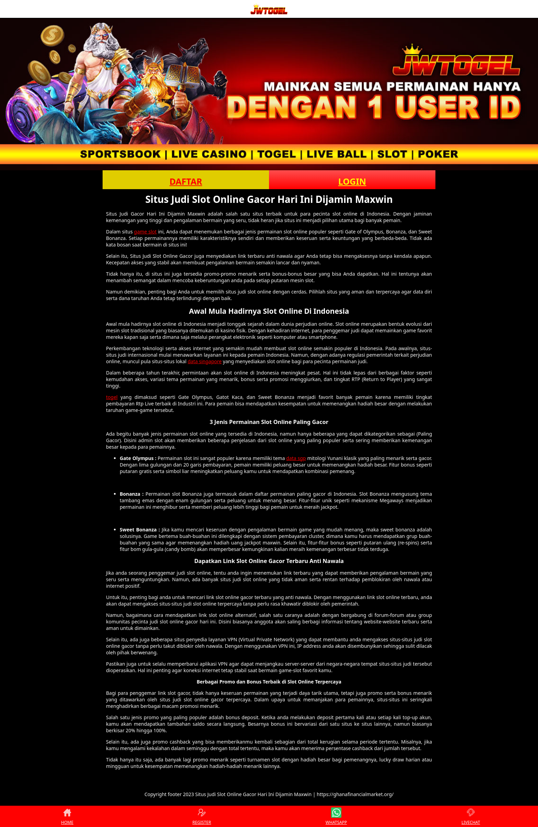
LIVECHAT (470, 816)
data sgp (296, 458)
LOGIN (352, 181)
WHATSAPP (336, 816)
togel (112, 397)
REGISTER (201, 816)
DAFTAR (185, 181)
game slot (145, 231)
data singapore (205, 361)
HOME (67, 816)
